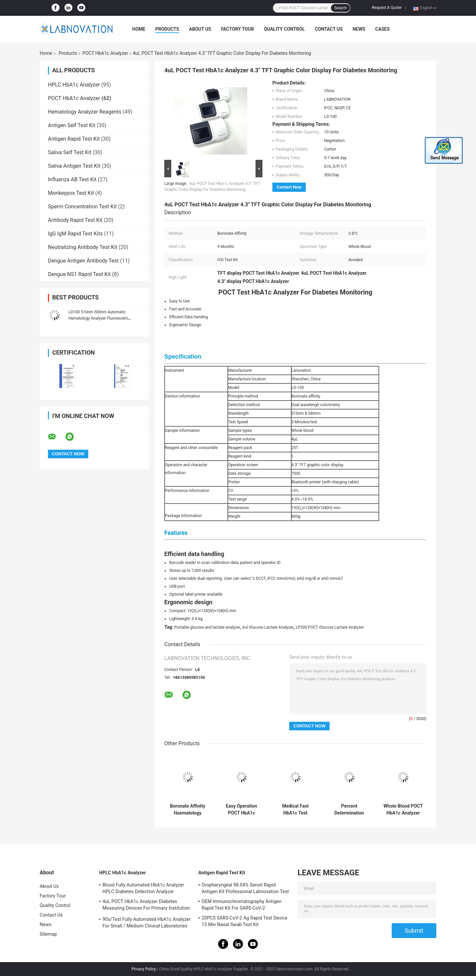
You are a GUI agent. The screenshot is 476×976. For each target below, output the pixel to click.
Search (340, 8)
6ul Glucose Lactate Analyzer (268, 627)
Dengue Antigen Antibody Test (83, 261)
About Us (200, 29)
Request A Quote (386, 7)
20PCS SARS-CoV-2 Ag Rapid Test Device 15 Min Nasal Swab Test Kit (244, 921)
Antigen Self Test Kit (72, 125)
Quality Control (284, 29)
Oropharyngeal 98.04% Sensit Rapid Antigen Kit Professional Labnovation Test (245, 888)
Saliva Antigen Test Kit (74, 166)
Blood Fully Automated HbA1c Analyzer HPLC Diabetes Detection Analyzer (143, 888)
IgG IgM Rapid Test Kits (75, 233)
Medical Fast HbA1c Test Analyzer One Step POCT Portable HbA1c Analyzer (295, 809)
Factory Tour (237, 29)
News (358, 29)
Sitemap (48, 934)
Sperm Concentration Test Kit (82, 206)
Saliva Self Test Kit (69, 152)
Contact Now (289, 187)
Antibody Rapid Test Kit (75, 220)
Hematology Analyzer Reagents (84, 112)
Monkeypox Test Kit (71, 193)
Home (138, 29)
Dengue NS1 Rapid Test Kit (79, 274)
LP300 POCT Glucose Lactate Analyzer (330, 627)
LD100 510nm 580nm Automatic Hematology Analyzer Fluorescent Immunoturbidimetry (98, 318)
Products (167, 29)
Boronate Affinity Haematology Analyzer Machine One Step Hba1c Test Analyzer (187, 809)
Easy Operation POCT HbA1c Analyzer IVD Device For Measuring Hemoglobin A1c (241, 809)
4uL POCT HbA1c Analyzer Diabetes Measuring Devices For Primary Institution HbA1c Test (146, 906)
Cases (382, 29)
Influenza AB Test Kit (72, 179)
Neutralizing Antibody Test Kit (82, 247)
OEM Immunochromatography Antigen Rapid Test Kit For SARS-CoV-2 (242, 905)
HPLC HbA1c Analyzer (74, 85)
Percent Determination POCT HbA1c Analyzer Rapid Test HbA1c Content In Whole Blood (349, 809)
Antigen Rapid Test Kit (74, 139)
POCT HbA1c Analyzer (105, 53)
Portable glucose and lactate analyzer (207, 627)
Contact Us (328, 29)
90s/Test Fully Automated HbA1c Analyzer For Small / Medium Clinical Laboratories (146, 922)
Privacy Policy (144, 969)
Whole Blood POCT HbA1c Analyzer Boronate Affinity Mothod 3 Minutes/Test (403, 809)
